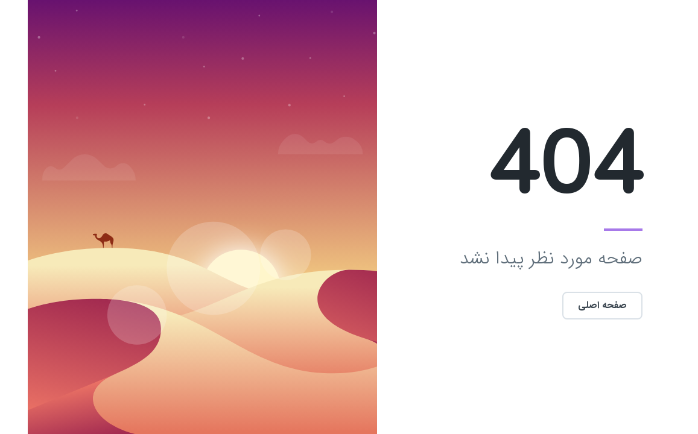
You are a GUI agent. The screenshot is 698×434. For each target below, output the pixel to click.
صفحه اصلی (574, 305)
